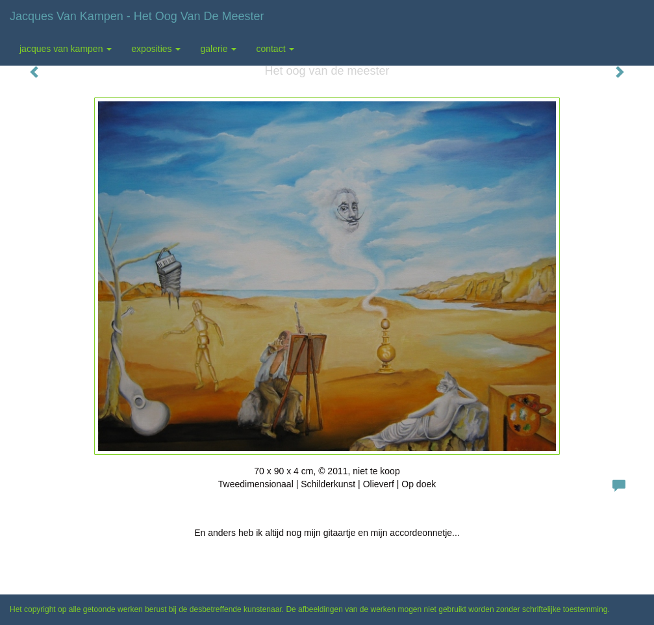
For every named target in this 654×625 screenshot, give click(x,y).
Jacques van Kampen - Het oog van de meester (137, 16)
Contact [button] (275, 49)
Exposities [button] (156, 49)
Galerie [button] (218, 49)
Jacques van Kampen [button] (65, 49)
